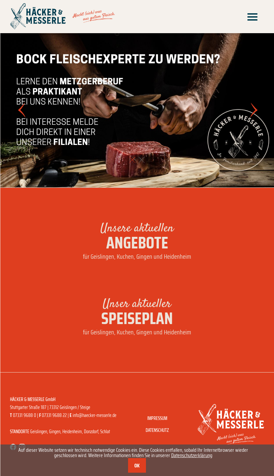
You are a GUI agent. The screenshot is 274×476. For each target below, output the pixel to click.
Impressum (157, 418)
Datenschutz (157, 430)
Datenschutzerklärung (191, 455)
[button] (132, 160)
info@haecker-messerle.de (94, 415)
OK (137, 465)
